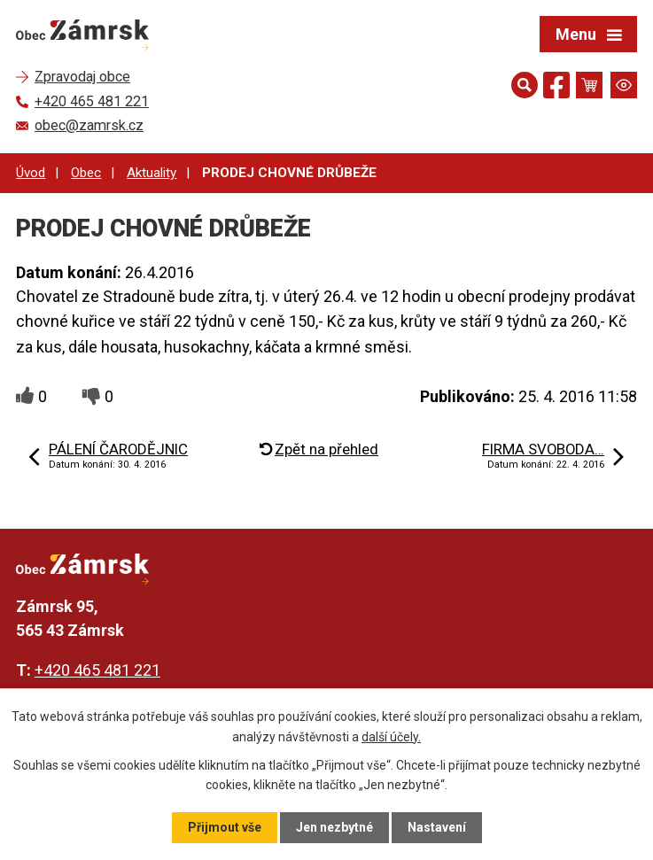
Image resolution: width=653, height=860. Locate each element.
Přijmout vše (224, 827)
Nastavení (437, 827)
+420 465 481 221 (97, 670)
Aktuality (151, 173)
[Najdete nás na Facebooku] (556, 88)
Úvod (30, 173)
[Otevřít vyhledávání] (524, 85)
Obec (86, 173)
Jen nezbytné (334, 827)
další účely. (391, 736)
